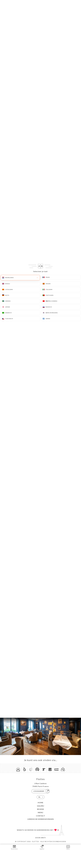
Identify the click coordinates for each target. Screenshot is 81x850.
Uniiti (43, 838)
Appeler (42, 847)
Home (40, 802)
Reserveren (14, 847)
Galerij (40, 806)
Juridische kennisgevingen (40, 819)
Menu (40, 812)
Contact (40, 816)
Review (40, 809)
